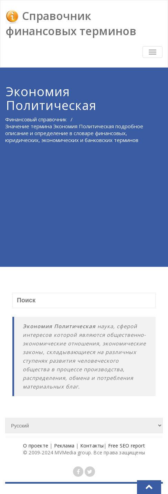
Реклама (64, 445)
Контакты (92, 445)
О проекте (35, 445)
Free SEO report (126, 445)
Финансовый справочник (35, 119)
